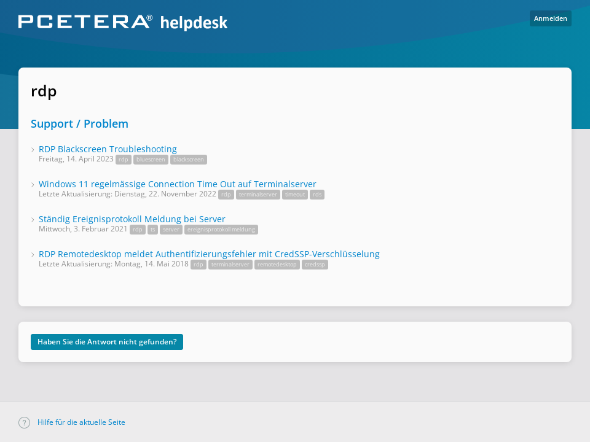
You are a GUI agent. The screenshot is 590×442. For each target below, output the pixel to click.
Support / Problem (79, 123)
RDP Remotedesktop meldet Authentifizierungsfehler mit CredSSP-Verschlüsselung (209, 254)
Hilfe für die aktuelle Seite (71, 422)
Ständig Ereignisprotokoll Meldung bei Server (132, 219)
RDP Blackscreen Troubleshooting (108, 149)
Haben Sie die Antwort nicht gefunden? (106, 341)
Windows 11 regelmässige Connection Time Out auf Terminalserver (178, 184)
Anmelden (550, 18)
